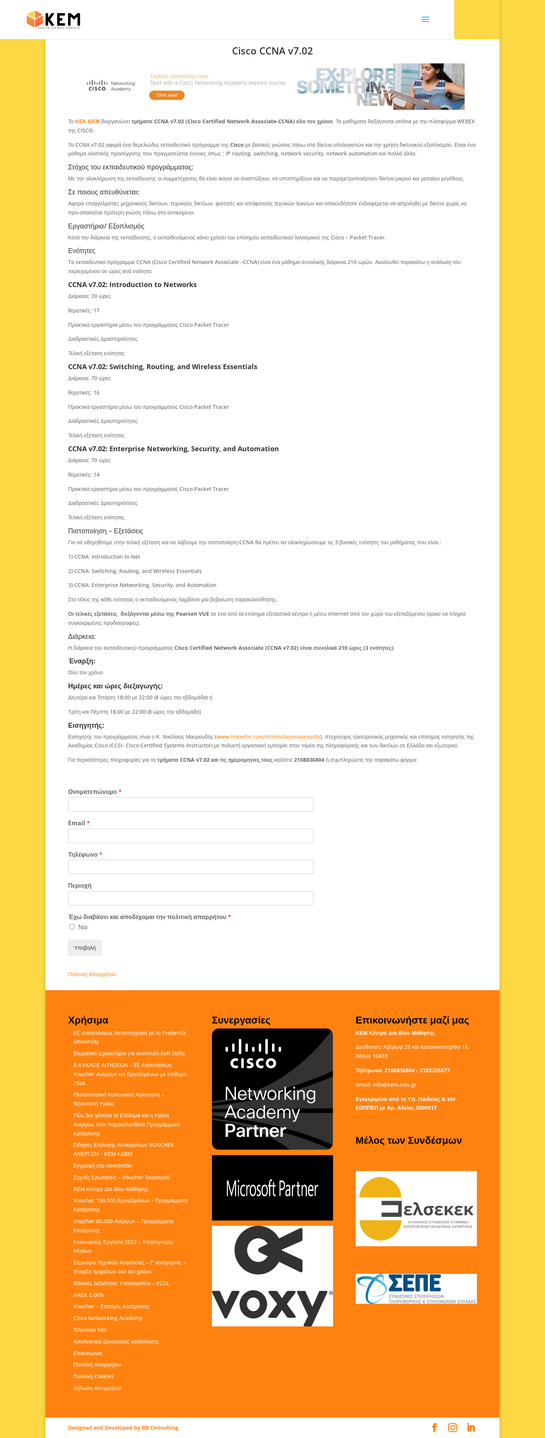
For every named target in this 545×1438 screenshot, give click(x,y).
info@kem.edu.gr (395, 1084)
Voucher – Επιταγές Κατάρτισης (111, 1306)
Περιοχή (80, 886)
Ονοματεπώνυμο (95, 792)
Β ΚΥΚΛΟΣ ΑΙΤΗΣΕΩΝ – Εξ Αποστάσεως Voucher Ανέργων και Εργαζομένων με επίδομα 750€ (130, 1074)
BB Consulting (160, 1427)
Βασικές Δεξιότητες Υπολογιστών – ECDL (121, 1283)
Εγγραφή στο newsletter (103, 1165)
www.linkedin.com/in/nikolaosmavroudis (268, 736)
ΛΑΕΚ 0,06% (88, 1294)
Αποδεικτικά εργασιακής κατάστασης (116, 1341)
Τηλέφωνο (85, 855)
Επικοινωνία (87, 1353)
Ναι (82, 927)
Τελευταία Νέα (89, 1329)
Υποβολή (85, 947)
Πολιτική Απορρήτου (92, 974)
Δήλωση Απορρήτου (97, 1387)
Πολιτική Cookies (93, 1376)
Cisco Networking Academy (107, 1318)
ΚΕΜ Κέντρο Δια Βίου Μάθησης (110, 1189)
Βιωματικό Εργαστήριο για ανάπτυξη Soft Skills (129, 1053)
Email (79, 823)
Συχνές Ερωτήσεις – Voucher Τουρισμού (121, 1177)
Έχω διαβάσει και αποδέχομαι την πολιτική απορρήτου (149, 917)
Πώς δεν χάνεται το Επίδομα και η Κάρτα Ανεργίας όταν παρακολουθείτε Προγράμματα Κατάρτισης (126, 1124)
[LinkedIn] (470, 1428)
